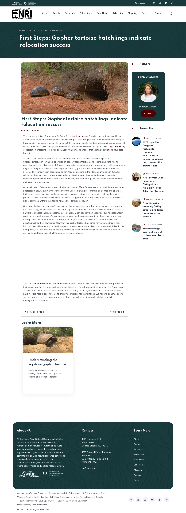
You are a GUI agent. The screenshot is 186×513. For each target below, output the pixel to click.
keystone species (80, 136)
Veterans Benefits (25, 496)
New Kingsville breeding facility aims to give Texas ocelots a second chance (153, 210)
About (136, 438)
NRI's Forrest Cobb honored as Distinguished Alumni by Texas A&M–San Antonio (153, 184)
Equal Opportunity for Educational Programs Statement (63, 500)
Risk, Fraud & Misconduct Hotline (64, 496)
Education (138, 464)
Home (22, 31)
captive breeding (117, 146)
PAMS (83, 187)
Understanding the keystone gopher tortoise (47, 361)
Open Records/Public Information (32, 504)
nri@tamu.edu (139, 3)
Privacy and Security (47, 492)
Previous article (34, 311)
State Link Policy (82, 492)
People (137, 443)
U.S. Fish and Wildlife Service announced (48, 283)
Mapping (138, 469)
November (57, 31)
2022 (45, 31)
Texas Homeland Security (91, 496)
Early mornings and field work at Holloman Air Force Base (153, 234)
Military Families (41, 496)
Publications (139, 454)
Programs (138, 449)
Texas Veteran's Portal (27, 500)
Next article (117, 311)
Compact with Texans (27, 492)
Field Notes (34, 31)
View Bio (148, 114)
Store (136, 480)
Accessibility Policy (65, 492)
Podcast (137, 474)
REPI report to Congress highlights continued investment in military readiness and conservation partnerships (153, 154)
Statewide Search (99, 492)
